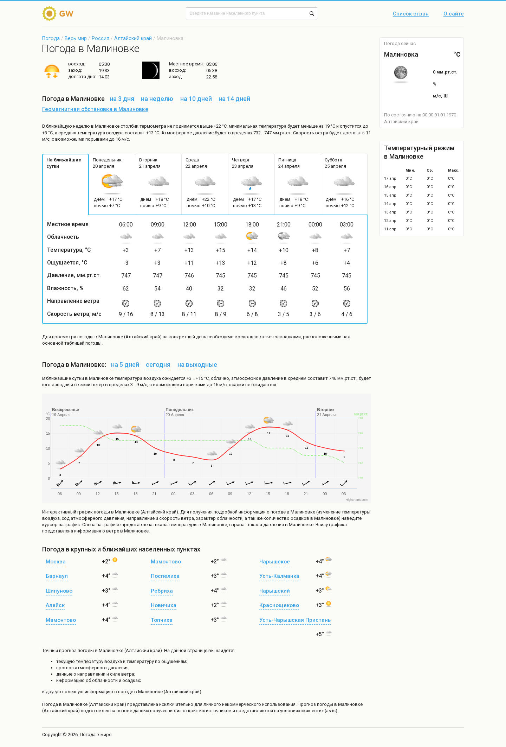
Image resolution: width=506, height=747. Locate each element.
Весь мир (76, 38)
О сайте (453, 14)
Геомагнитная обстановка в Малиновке (95, 109)
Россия (100, 38)
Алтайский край (133, 38)
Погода (51, 38)
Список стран (411, 14)
